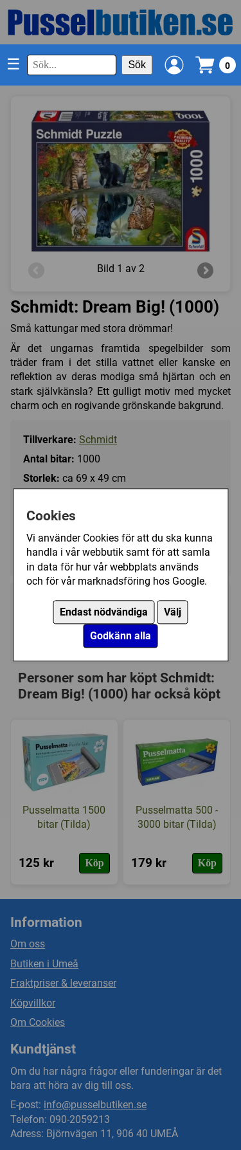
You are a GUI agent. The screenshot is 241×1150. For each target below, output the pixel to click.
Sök (137, 64)
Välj (172, 613)
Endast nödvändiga (104, 613)
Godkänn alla (120, 636)
